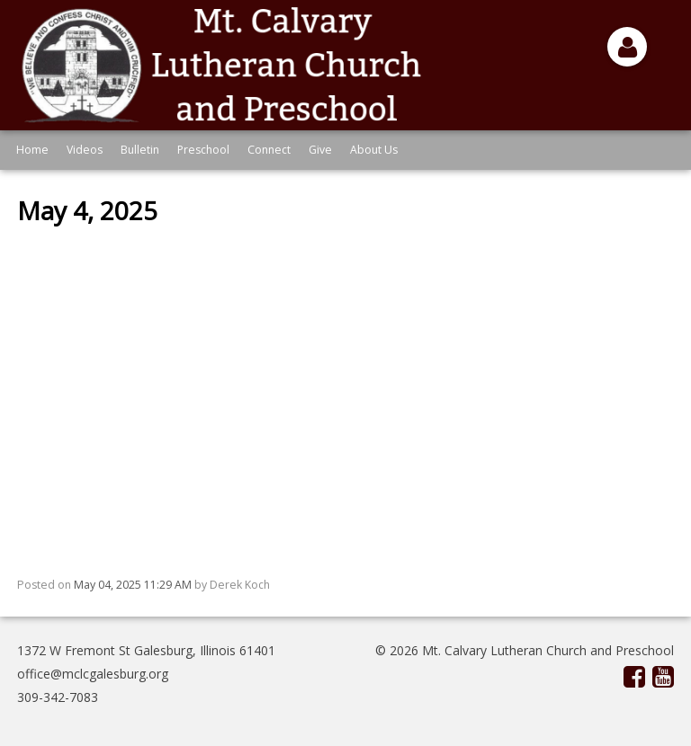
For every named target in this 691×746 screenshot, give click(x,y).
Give (320, 149)
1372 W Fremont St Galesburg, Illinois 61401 (146, 650)
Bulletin (140, 149)
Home (32, 149)
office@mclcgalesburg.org (92, 673)
